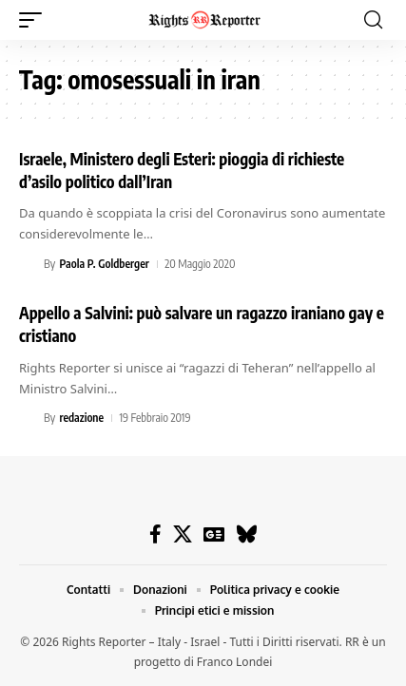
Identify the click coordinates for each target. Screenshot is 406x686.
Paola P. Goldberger (103, 264)
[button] (35, 20)
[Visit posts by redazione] (28, 418)
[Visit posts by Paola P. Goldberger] (28, 264)
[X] (182, 534)
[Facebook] (155, 534)
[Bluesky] (246, 534)
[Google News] (214, 534)
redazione (81, 417)
